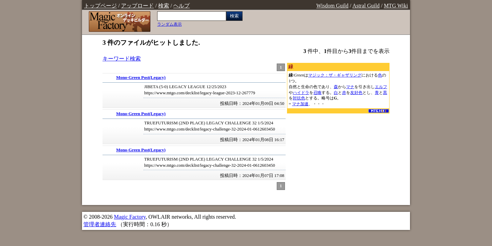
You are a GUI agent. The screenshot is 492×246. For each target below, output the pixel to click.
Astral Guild (366, 6)
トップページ (100, 6)
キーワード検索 (121, 59)
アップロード (137, 6)
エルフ (381, 86)
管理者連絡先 (99, 224)
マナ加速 (300, 103)
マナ (350, 86)
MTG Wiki (396, 6)
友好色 (356, 92)
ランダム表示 (169, 24)
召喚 (317, 92)
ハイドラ (301, 92)
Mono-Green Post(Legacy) (140, 77)
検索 (163, 6)
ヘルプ (181, 6)
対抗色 (299, 98)
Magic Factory (130, 217)
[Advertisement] (338, 157)
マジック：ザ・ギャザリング (334, 75)
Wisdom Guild (332, 6)
